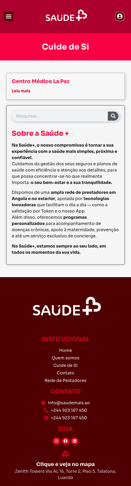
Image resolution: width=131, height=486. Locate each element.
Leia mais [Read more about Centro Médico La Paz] (21, 90)
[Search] (113, 116)
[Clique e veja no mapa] (65, 453)
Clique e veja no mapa (65, 464)
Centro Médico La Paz (40, 81)
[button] (8, 16)
